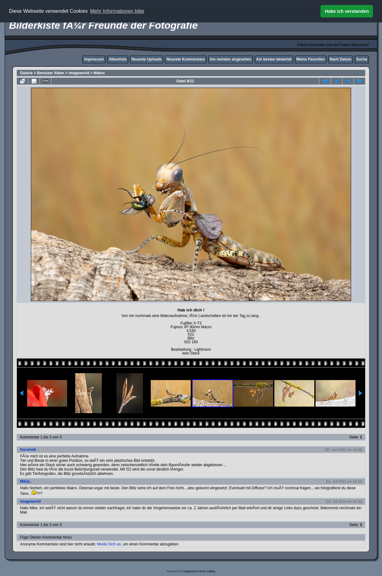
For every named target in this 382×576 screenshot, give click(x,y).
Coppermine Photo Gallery (198, 571)
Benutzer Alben (50, 73)
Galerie (26, 73)
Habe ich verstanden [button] (347, 11)
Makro (99, 73)
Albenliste (117, 59)
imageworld (79, 73)
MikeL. (26, 481)
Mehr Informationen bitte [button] (117, 11)
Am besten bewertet (274, 59)
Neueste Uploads (146, 59)
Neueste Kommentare (185, 59)
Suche (361, 59)
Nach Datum (340, 59)
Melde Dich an (109, 544)
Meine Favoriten (310, 59)
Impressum (94, 59)
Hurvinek (28, 449)
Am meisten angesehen (231, 59)
